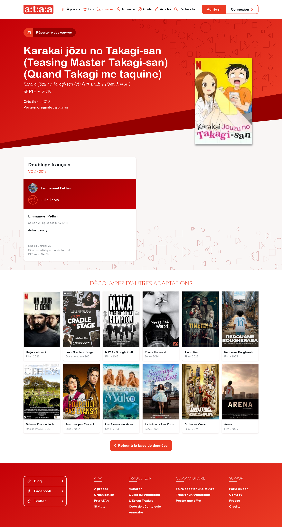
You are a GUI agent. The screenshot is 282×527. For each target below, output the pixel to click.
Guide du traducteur (144, 494)
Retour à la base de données (141, 445)
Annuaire (126, 9)
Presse (234, 500)
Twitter (45, 501)
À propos (71, 9)
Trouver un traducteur (193, 494)
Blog (45, 481)
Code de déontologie (145, 506)
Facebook (45, 491)
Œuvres (105, 9)
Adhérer (214, 9)
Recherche (184, 9)
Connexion (242, 9)
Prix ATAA (101, 500)
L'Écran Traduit (141, 500)
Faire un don (239, 488)
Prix (88, 9)
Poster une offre (188, 500)
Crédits (234, 506)
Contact (235, 494)
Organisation (104, 494)
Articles (163, 9)
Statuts (99, 506)
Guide (145, 9)
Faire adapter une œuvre (195, 488)
